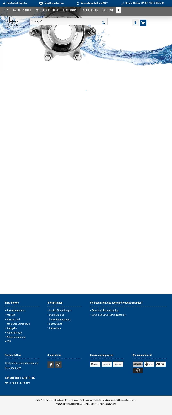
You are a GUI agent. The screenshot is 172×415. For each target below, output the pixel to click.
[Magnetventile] (22, 10)
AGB (9, 341)
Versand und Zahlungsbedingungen (18, 321)
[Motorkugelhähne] (47, 10)
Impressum (55, 328)
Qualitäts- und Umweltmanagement (60, 317)
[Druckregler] (90, 10)
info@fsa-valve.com (54, 3)
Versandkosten (80, 400)
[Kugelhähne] (70, 10)
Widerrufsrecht (14, 332)
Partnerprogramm (16, 310)
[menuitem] (7, 10)
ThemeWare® (110, 404)
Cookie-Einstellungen (60, 310)
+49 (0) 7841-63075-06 (20, 378)
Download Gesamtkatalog (105, 310)
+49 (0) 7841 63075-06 (152, 3)
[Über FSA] (107, 10)
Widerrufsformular (16, 337)
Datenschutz (55, 323)
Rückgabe (12, 328)
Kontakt (11, 314)
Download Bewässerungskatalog (109, 314)
